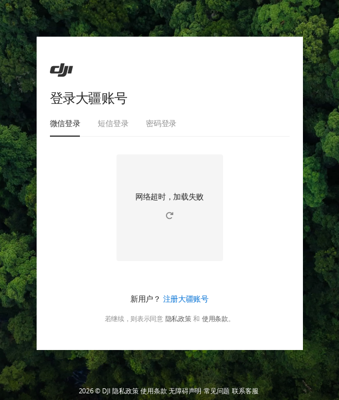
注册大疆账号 (186, 298)
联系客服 (245, 391)
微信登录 (65, 123)
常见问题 (217, 391)
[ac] (61, 70)
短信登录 (113, 123)
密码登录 (161, 123)
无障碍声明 (185, 391)
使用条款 (215, 318)
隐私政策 (178, 318)
